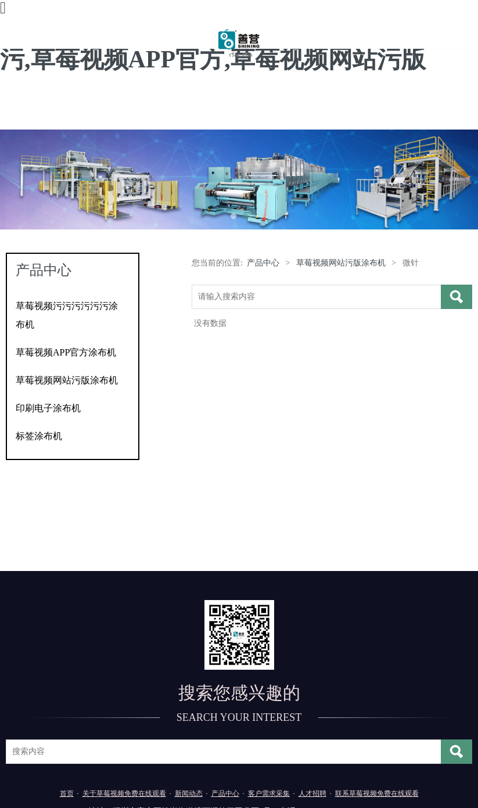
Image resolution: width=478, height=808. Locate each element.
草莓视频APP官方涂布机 (66, 352)
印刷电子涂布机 (48, 408)
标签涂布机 (39, 436)
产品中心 (263, 262)
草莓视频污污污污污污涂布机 (67, 315)
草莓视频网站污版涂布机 (67, 380)
